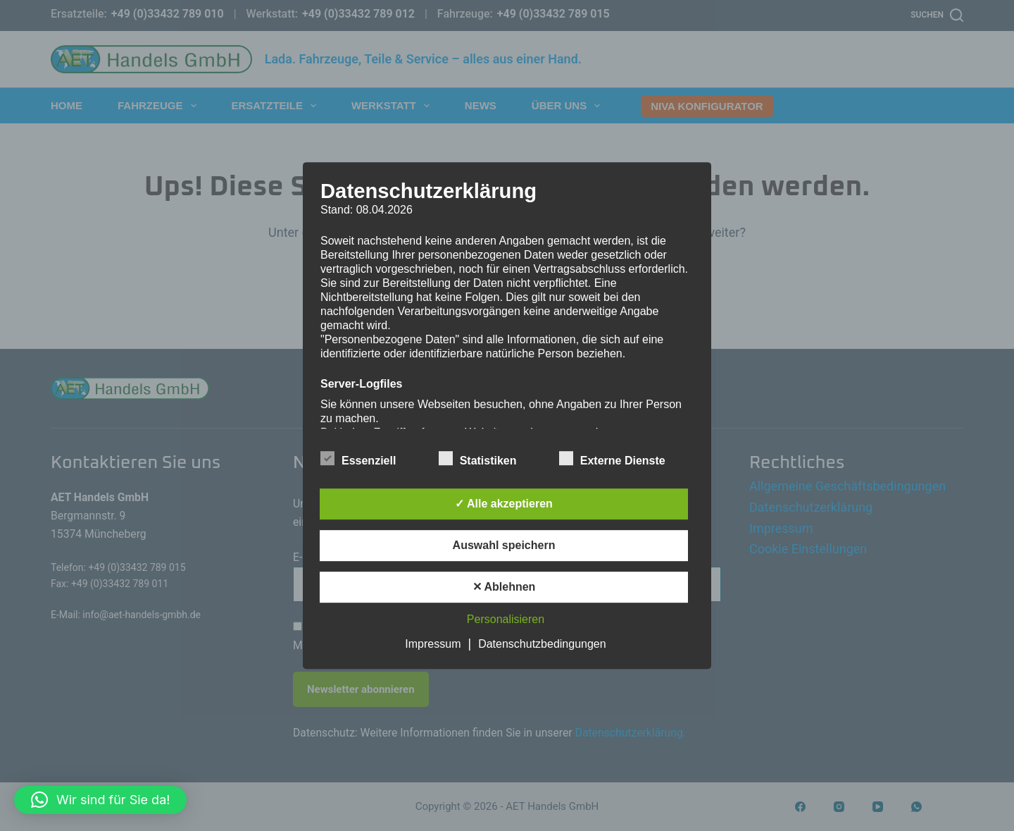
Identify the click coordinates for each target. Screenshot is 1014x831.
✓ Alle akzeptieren (504, 504)
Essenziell (358, 458)
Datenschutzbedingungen (542, 644)
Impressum (433, 644)
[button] (100, 800)
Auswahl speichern (504, 545)
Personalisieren (505, 619)
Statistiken (478, 458)
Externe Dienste (612, 458)
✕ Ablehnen (504, 587)
